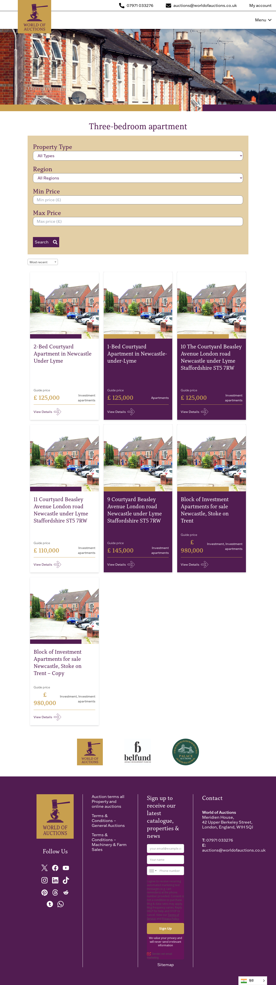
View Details (47, 411)
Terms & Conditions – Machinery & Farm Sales (109, 842)
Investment (215, 544)
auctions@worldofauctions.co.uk (234, 850)
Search (46, 242)
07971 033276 (219, 840)
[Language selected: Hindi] (252, 980)
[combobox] (43, 262)
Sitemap (165, 964)
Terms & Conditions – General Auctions (108, 820)
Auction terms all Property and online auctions (108, 801)
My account (260, 5)
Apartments (160, 398)
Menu (263, 20)
